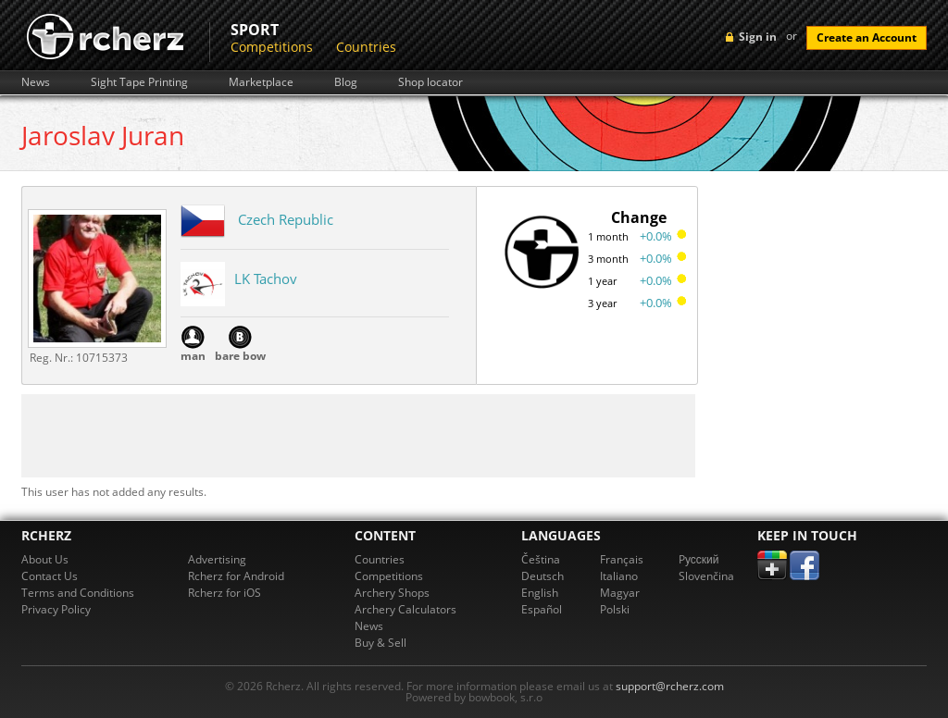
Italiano (619, 576)
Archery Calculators (405, 609)
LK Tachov (265, 278)
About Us (45, 559)
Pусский (699, 559)
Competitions (272, 47)
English (539, 592)
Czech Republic (285, 219)
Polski (615, 609)
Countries (366, 47)
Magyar (620, 592)
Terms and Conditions (77, 592)
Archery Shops (392, 592)
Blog (345, 82)
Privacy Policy (56, 609)
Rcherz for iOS (224, 592)
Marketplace (261, 82)
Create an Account (867, 37)
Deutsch (542, 576)
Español (541, 609)
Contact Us (49, 576)
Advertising (217, 559)
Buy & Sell (380, 642)
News (35, 82)
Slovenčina (706, 576)
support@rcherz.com (670, 686)
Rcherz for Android (236, 576)
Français (621, 559)
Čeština (540, 559)
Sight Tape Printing (139, 82)
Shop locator (430, 82)
